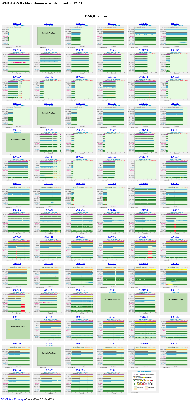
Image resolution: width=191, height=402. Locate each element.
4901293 (48, 103)
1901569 (80, 50)
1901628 (80, 343)
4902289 (17, 263)
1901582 (80, 23)
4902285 (112, 23)
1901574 (175, 156)
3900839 (175, 210)
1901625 (48, 370)
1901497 (48, 210)
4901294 (175, 103)
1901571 (175, 50)
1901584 (48, 156)
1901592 (80, 76)
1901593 (175, 130)
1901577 (175, 23)
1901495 (175, 183)
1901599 (112, 343)
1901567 (143, 23)
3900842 (112, 210)
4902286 (17, 50)
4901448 (143, 263)
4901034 (17, 130)
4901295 (80, 130)
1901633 (80, 290)
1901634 (143, 317)
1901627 (48, 317)
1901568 (112, 156)
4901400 (80, 263)
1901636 (48, 343)
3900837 (143, 236)
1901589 (17, 103)
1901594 (48, 183)
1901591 (143, 103)
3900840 (112, 236)
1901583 (112, 183)
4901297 (112, 103)
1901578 (143, 156)
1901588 (80, 103)
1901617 (175, 317)
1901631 (17, 317)
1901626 (17, 370)
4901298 (80, 210)
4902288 (17, 290)
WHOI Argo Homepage (13, 399)
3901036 (143, 210)
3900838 (17, 236)
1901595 (48, 76)
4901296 (143, 130)
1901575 (112, 130)
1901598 (112, 317)
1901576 (17, 156)
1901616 (17, 343)
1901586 (175, 76)
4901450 (175, 263)
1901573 (80, 156)
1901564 (112, 50)
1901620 (112, 370)
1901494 (143, 183)
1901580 (17, 23)
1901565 (48, 50)
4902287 (48, 263)
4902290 (48, 290)
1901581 (17, 183)
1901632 (80, 317)
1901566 (17, 76)
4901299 (112, 263)
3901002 (80, 236)
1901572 (143, 76)
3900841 (48, 236)
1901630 (112, 290)
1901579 (143, 50)
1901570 (48, 23)
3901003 (175, 236)
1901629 (143, 290)
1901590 (80, 183)
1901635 (175, 290)
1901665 (80, 370)
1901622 (175, 343)
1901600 (143, 343)
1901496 (17, 210)
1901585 (112, 76)
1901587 (48, 130)
